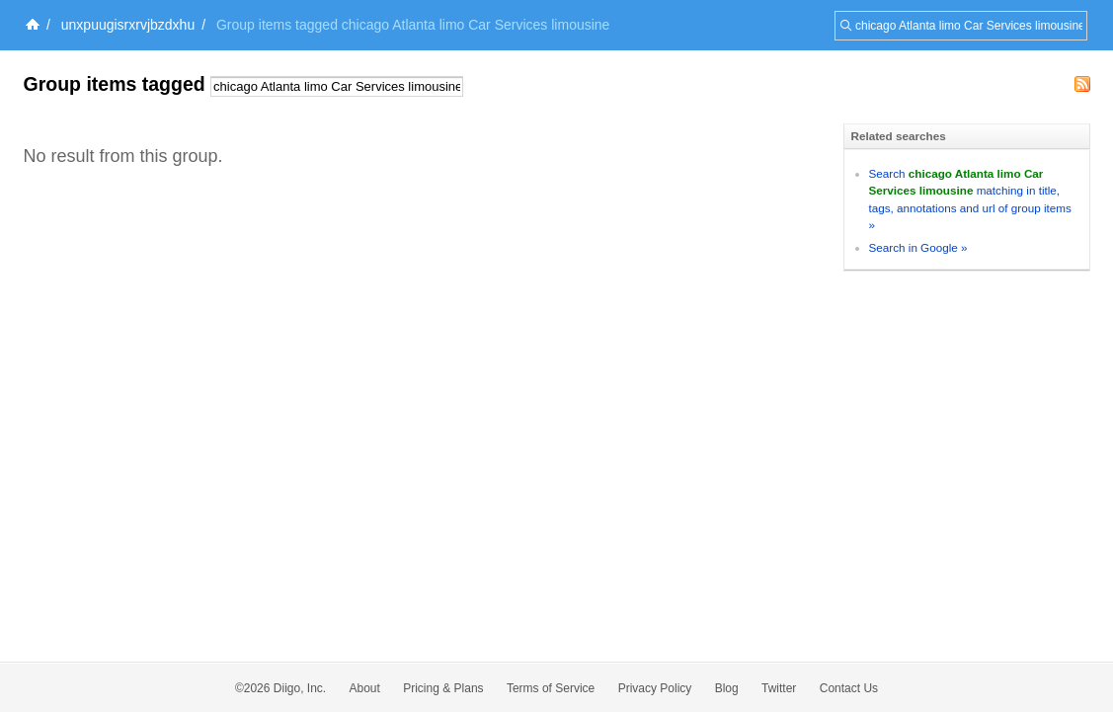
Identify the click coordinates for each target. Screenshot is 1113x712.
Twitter (778, 688)
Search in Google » (918, 247)
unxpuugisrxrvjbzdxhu (128, 25)
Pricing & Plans (443, 688)
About (365, 688)
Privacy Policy (655, 688)
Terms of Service (551, 688)
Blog (727, 688)
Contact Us (849, 688)
